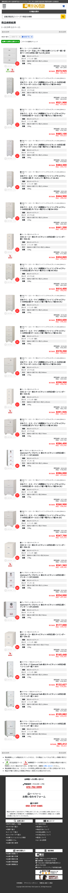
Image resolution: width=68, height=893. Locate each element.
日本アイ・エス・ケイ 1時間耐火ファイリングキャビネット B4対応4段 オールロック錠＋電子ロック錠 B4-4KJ (42, 114)
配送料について (42, 826)
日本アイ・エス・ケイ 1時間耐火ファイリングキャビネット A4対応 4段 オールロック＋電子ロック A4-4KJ (42, 177)
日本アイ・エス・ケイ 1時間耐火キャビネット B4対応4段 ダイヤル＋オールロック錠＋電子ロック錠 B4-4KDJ (43, 83)
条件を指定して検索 (14, 824)
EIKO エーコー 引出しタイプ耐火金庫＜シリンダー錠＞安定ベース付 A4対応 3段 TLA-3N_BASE (42, 51)
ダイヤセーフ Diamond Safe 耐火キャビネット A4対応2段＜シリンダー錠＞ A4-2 (43, 724)
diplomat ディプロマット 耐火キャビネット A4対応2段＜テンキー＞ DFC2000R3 (42, 605)
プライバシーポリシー (31, 883)
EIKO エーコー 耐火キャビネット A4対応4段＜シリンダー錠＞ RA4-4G (42, 237)
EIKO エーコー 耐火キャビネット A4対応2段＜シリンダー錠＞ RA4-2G (42, 546)
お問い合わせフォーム (34, 796)
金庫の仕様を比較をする (10, 41)
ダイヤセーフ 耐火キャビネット (31, 662)
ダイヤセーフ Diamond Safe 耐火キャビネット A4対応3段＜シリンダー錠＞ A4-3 (43, 695)
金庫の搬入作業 (12, 856)
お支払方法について (44, 835)
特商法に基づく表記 (46, 883)
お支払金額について (44, 832)
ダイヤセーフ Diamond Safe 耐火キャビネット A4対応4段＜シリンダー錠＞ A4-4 (43, 665)
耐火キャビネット (33, 56)
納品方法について (43, 829)
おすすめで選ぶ (12, 826)
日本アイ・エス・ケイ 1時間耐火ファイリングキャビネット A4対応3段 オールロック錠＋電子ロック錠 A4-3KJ (42, 331)
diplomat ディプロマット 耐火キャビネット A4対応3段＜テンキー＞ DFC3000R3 (42, 576)
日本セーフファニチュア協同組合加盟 (48, 867)
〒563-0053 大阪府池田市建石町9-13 (47, 863)
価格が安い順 (16, 37)
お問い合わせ (48, 766)
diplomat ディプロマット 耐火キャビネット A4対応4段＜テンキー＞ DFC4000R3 (42, 454)
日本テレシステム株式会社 (48, 858)
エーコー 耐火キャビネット (30, 234)
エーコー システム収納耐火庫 (30, 48)
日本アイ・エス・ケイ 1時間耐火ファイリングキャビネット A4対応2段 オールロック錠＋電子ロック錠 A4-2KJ (42, 516)
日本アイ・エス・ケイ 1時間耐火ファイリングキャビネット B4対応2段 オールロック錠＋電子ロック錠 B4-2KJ (42, 485)
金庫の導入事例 (12, 843)
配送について (41, 837)
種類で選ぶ (11, 829)
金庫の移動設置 (12, 862)
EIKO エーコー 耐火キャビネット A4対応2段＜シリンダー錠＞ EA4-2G (42, 635)
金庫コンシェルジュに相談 (16, 837)
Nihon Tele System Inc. (34, 886)
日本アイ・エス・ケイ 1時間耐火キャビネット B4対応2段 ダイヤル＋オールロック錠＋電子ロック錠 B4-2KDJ (43, 363)
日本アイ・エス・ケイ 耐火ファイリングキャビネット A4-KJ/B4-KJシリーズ (43, 79)
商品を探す (34, 11)
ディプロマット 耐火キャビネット (32, 450)
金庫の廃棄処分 (12, 864)
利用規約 (19, 883)
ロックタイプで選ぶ (14, 835)
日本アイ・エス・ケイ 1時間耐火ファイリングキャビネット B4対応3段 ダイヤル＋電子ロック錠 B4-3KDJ (42, 208)
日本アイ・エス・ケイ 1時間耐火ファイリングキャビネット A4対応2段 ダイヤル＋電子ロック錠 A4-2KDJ (42, 424)
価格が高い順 (28, 37)
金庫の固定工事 (12, 859)
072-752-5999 (34, 787)
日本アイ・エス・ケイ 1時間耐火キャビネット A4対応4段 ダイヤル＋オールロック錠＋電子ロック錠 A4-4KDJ (42, 145)
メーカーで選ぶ (12, 832)
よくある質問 (41, 840)
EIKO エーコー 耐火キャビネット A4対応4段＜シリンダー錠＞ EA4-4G (42, 392)
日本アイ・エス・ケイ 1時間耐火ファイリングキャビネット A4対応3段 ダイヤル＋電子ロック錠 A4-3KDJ (42, 269)
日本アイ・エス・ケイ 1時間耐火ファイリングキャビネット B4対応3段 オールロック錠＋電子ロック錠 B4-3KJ (42, 300)
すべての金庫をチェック (30, 41)
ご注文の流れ (41, 824)
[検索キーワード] (32, 16)
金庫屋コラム (11, 840)
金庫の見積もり (12, 854)
